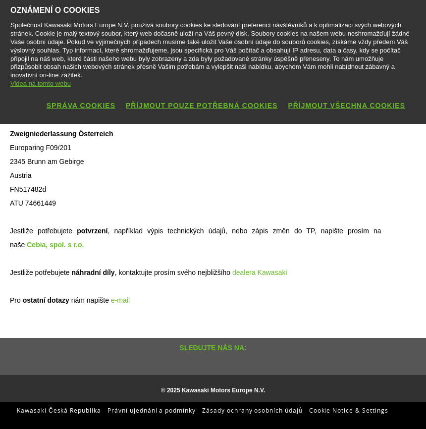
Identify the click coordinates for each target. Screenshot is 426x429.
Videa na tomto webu (40, 83)
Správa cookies (81, 105)
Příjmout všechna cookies (346, 105)
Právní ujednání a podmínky (151, 410)
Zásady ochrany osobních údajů (252, 410)
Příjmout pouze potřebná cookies (201, 105)
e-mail (120, 300)
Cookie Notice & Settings (348, 410)
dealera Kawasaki (258, 272)
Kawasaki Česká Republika (59, 410)
